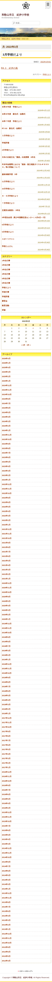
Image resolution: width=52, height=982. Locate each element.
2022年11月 (7, 489)
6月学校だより (8, 225)
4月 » (29, 345)
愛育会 (4, 301)
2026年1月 (6, 363)
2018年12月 (7, 664)
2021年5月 (6, 561)
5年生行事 (6, 279)
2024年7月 (6, 403)
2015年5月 (6, 835)
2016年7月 (6, 790)
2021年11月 (7, 534)
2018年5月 (6, 695)
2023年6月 (6, 457)
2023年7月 (6, 453)
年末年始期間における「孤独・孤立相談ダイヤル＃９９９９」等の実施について (25, 165)
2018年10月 (7, 673)
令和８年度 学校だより (12, 107)
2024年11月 (7, 390)
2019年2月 (6, 655)
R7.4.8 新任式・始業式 (12, 128)
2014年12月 (7, 848)
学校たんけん (7, 246)
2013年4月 (6, 916)
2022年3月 (6, 516)
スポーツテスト (8, 239)
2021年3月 (6, 570)
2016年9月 (6, 785)
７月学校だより (8, 203)
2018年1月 (6, 713)
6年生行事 (6, 283)
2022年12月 (7, 484)
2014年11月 (7, 853)
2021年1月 (6, 579)
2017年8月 (6, 736)
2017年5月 (6, 749)
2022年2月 (6, 520)
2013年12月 (7, 893)
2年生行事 (6, 265)
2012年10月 (7, 943)
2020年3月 (6, 610)
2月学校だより (8, 150)
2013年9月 (6, 902)
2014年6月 (6, 871)
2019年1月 (6, 660)
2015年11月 (7, 817)
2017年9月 (6, 731)
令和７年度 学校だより (12, 121)
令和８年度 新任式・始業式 (13, 114)
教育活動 (5, 306)
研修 (4, 310)
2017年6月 (6, 745)
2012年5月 (6, 956)
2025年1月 (6, 381)
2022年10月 (7, 493)
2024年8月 (6, 399)
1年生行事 (6, 261)
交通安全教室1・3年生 (11, 210)
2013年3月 (6, 920)
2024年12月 (7, 385)
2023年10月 (7, 439)
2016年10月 (7, 781)
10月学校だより (8, 189)
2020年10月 (7, 592)
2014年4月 (6, 880)
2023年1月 (6, 480)
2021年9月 (6, 543)
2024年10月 (7, 394)
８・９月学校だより (10, 196)
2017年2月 (6, 763)
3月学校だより (12, 54)
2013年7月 (6, 907)
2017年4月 (6, 754)
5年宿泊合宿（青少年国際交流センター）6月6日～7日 (24, 217)
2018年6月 (6, 691)
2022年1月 (6, 525)
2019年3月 (6, 651)
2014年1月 (6, 889)
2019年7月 (6, 646)
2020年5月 (6, 601)
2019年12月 (7, 624)
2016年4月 (6, 803)
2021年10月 (7, 538)
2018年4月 (6, 700)
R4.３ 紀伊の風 (9, 68)
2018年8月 (6, 682)
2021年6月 (6, 556)
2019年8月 (6, 642)
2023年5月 (6, 462)
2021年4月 (6, 565)
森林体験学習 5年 (9, 174)
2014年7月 (6, 866)
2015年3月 (6, 844)
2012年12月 (7, 934)
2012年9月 (6, 947)
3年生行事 (6, 270)
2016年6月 (6, 794)
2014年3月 (6, 884)
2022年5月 (6, 507)
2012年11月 (7, 938)
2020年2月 (6, 615)
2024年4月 (6, 417)
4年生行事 (6, 274)
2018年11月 (7, 669)
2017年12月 (7, 718)
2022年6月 (6, 502)
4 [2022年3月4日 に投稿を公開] (33, 328)
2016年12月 (7, 772)
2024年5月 (6, 412)
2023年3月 (6, 471)
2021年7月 (6, 552)
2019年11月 (7, 628)
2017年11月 (7, 722)
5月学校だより (8, 232)
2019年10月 (7, 633)
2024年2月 (6, 426)
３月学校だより (8, 136)
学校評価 (5, 143)
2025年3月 (6, 372)
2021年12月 (7, 529)
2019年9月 (6, 637)
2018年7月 (6, 687)
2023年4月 (6, 466)
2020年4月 (6, 606)
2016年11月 (7, 776)
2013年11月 (7, 898)
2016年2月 (6, 808)
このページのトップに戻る (26, 971)
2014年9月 (6, 862)
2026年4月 (6, 358)
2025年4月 (6, 367)
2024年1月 (6, 430)
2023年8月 (6, 448)
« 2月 (23, 345)
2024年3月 (6, 421)
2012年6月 (6, 952)
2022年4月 (6, 511)
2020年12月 (7, 583)
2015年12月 (7, 812)
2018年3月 (6, 704)
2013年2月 (6, 925)
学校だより (47, 74)
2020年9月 (6, 597)
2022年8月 (6, 498)
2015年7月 (6, 826)
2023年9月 (6, 444)
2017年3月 (6, 758)
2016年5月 (6, 799)
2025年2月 (6, 376)
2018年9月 (6, 678)
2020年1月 (6, 619)
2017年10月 (7, 727)
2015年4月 (6, 839)
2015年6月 (6, 830)
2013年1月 (6, 929)
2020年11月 (7, 588)
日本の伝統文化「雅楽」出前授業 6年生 (18, 157)
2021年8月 (6, 547)
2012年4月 (6, 961)
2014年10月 (7, 857)
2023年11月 (7, 435)
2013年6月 (6, 911)
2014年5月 (6, 875)
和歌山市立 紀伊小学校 (15, 14)
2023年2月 (6, 475)
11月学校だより (8, 181)
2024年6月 (6, 408)
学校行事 (5, 292)
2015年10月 (7, 821)
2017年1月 (6, 767)
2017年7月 (6, 740)
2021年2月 (6, 574)
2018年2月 (6, 709)
